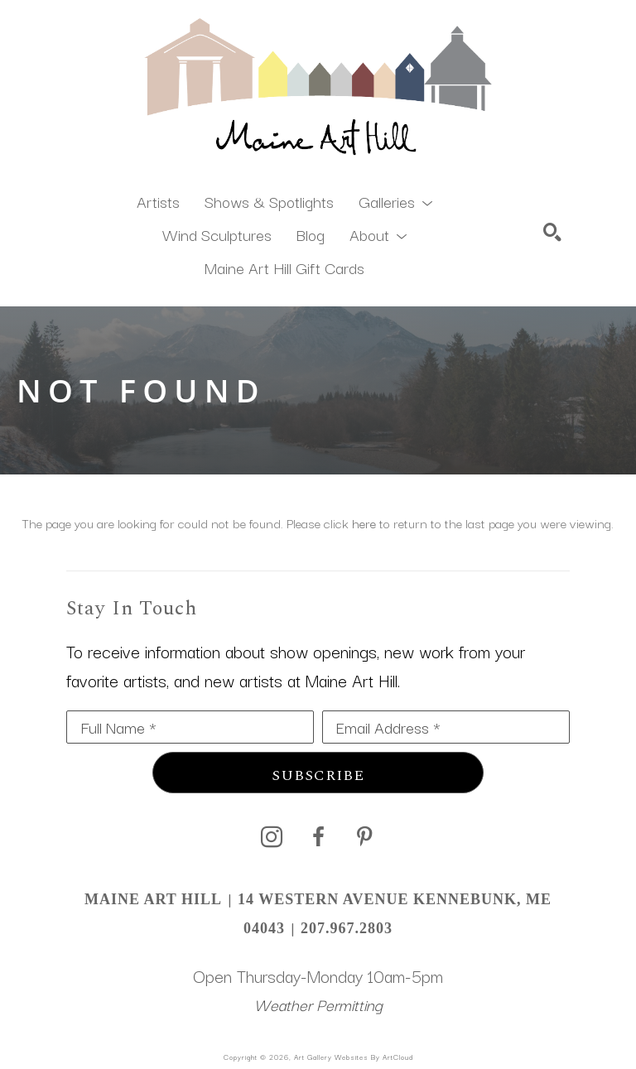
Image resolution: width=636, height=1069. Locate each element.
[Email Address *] (446, 727)
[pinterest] (364, 837)
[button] (395, 200)
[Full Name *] (190, 727)
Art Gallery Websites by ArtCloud (353, 1056)
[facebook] (318, 837)
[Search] (552, 232)
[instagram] (271, 837)
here (364, 522)
